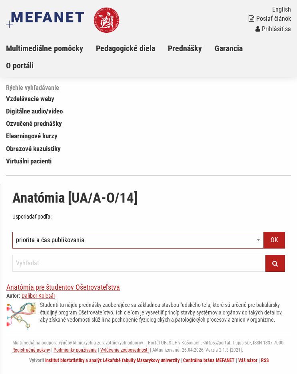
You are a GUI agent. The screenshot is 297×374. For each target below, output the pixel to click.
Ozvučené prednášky (34, 123)
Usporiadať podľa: (32, 216)
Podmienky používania (75, 350)
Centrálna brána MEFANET (209, 360)
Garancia (229, 48)
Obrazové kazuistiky (33, 149)
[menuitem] (51, 48)
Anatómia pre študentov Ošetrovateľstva (63, 287)
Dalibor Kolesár (38, 295)
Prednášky (185, 48)
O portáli (20, 65)
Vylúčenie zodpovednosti (124, 350)
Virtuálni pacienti (29, 161)
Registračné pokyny (31, 350)
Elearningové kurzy (32, 136)
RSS (265, 360)
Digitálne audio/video (34, 111)
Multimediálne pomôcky (44, 48)
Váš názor (247, 360)
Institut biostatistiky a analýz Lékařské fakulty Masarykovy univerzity (112, 360)
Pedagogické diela (125, 48)
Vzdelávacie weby (30, 99)
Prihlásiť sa (273, 29)
